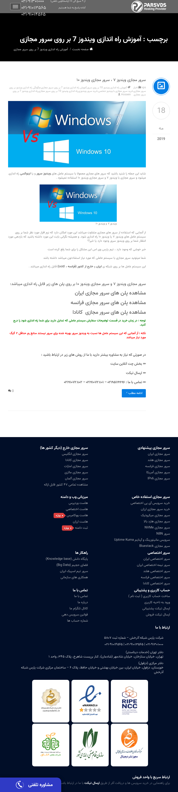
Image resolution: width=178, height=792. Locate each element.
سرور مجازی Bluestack (154, 546)
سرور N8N (163, 533)
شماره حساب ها (77, 620)
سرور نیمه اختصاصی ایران (153, 565)
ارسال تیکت (133, 373)
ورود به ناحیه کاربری (157, 602)
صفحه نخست (80, 49)
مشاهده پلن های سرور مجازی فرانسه (107, 302)
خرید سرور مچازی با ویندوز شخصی (115, 91)
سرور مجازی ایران (159, 454)
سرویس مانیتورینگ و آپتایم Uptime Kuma (142, 539)
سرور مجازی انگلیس (75, 454)
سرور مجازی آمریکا (158, 472)
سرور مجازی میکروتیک (155, 515)
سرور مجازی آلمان (76, 478)
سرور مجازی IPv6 (159, 478)
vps (144, 87)
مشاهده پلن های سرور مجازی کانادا (109, 312)
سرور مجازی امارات (76, 466)
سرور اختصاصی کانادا (156, 583)
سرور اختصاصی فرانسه (155, 577)
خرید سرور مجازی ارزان (155, 509)
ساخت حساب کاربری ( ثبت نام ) (149, 596)
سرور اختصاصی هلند (156, 571)
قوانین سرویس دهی (75, 614)
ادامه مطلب (133, 393)
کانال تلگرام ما (79, 608)
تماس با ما (80, 590)
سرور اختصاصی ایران (156, 559)
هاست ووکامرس (77, 515)
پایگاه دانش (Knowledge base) (67, 559)
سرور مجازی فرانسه (157, 466)
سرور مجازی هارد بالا (157, 521)
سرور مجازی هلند (159, 460)
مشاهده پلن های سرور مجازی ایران (109, 293)
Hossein (126, 94)
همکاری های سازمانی (74, 577)
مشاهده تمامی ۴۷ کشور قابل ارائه (66, 484)
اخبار (135, 87)
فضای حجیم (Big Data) (72, 565)
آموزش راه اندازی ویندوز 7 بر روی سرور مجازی (64, 87)
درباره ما (83, 602)
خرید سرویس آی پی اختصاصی (150, 503)
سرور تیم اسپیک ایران (74, 571)
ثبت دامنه (81, 527)
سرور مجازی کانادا (76, 460)
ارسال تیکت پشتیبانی (156, 608)
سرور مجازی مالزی (76, 472)
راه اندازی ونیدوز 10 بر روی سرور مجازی (58, 91)
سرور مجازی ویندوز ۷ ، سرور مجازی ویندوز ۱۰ (111, 80)
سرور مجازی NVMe (157, 527)
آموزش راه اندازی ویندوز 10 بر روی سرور (107, 87)
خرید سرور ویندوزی (88, 91)
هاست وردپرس (78, 503)
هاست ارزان (80, 521)
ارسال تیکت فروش (158, 614)
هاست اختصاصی (77, 509)
